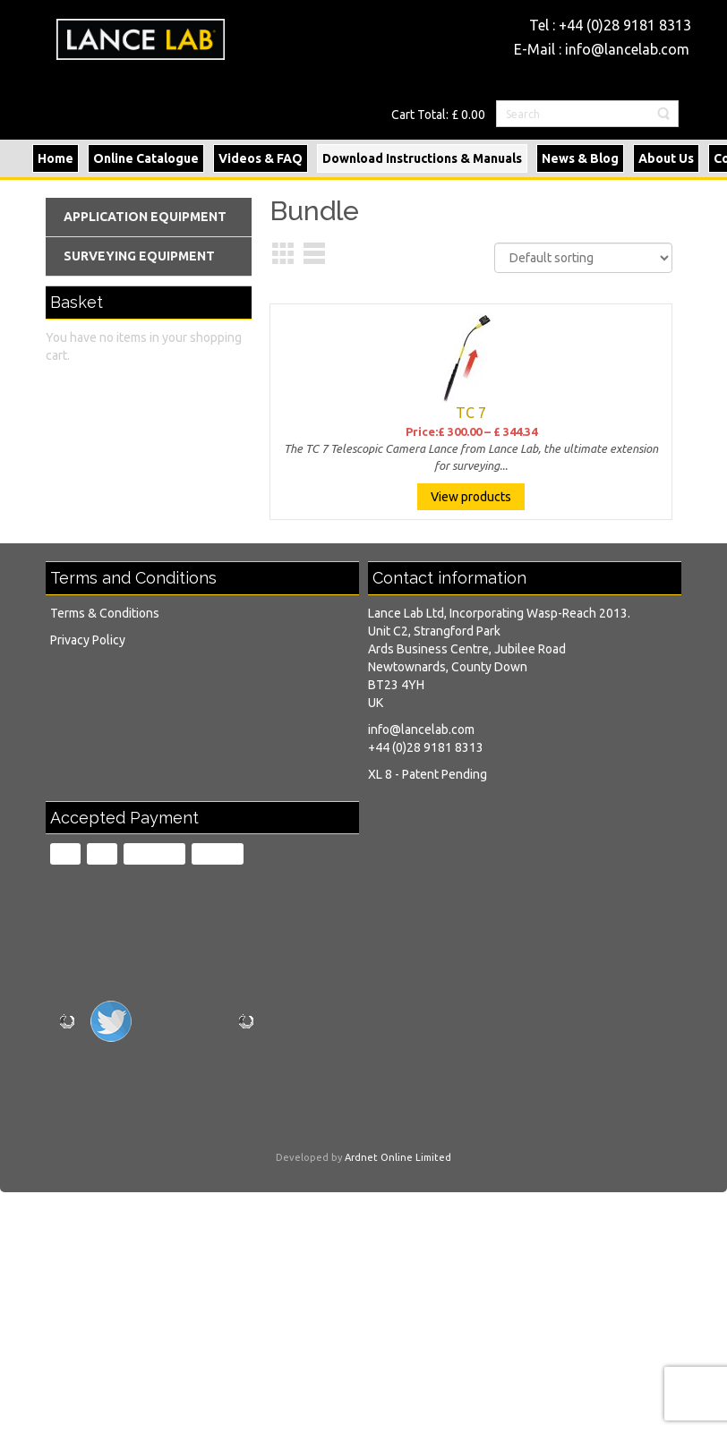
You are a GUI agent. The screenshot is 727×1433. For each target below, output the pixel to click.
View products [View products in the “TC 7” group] (471, 497)
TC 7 (471, 413)
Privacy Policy (87, 640)
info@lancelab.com (627, 49)
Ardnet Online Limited (398, 1157)
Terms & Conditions (104, 613)
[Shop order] (583, 258)
